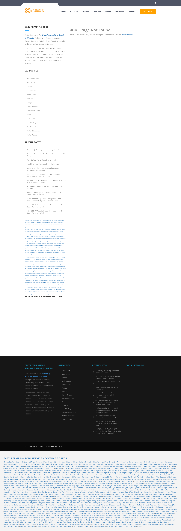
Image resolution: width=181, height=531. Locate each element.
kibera (130, 515)
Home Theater (32, 107)
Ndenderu (40, 468)
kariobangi (31, 515)
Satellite (125, 522)
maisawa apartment (151, 483)
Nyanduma (168, 462)
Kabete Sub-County (63, 466)
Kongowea (41, 503)
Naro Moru (20, 492)
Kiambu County (169, 496)
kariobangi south (161, 513)
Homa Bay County (79, 501)
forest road (8, 511)
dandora (121, 492)
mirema (90, 507)
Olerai (83, 479)
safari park (111, 522)
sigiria (131, 522)
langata (60, 518)
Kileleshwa (142, 515)
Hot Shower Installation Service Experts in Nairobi (44, 187)
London (6, 477)
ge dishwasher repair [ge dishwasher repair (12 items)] (50, 238)
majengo (6, 520)
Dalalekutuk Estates (26, 475)
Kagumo (30, 490)
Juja (74, 513)
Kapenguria (7, 492)
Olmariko (143, 479)
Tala (119, 471)
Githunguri (64, 511)
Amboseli (133, 507)
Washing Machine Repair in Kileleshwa (43, 164)
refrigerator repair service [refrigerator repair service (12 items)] (40, 266)
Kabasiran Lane (96, 513)
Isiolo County (38, 496)
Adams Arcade (118, 507)
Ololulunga (30, 479)
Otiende (82, 520)
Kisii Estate (111, 466)
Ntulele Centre (126, 479)
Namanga (147, 486)
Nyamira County (111, 501)
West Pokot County (21, 498)
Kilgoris (6, 479)
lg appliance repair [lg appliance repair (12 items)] (43, 250)
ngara (60, 507)
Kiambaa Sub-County (147, 468)
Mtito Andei (70, 492)
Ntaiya (107, 479)
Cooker (30, 86)
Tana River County (127, 494)
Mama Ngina (172, 475)
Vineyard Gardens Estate (141, 471)
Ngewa (136, 462)
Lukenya (28, 471)
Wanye (16, 526)
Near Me (98, 486)
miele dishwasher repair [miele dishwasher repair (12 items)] (56, 261)
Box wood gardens (54, 483)
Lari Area (105, 462)
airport (126, 507)
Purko (26, 473)
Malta (161, 483)
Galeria (21, 511)
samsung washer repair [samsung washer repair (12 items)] (52, 273)
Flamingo (140, 477)
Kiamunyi (129, 475)
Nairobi (121, 509)
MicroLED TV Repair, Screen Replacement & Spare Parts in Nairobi (45, 206)
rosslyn (50, 522)
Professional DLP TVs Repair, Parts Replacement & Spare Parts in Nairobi (46, 181)
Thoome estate (74, 524)
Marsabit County (27, 496)
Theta (72, 466)
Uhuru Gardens (66, 488)
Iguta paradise (32, 486)
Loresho (117, 518)
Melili (162, 479)
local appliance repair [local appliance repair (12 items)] (59, 252)
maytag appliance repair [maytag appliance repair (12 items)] (31, 255)
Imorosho (84, 490)
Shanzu (14, 503)
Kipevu (125, 505)
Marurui (109, 507)
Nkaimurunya (144, 473)
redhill (174, 520)
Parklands (114, 520)
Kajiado (37, 494)
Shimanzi (164, 501)
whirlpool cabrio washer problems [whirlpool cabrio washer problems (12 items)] (43, 289)
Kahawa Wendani (138, 513)
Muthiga (80, 505)
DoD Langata (82, 494)
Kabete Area (22, 490)
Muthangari (73, 505)
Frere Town (21, 503)
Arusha (102, 492)
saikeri (97, 490)
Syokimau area (101, 471)
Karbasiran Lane (15, 515)
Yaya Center (51, 526)
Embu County (74, 496)
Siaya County (56, 501)
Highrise (147, 511)
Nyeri (81, 526)
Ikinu (131, 462)
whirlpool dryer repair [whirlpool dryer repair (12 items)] (34, 291)
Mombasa (102, 526)
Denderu (170, 481)
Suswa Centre (115, 479)
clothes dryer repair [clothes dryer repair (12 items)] (53, 227)
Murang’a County (157, 496)
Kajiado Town (55, 473)
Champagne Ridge (166, 473)
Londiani (147, 501)
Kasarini (53, 486)
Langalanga (14, 477)
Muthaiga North (8, 483)
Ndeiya (117, 464)
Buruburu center (42, 509)
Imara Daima (165, 511)
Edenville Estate (30, 468)
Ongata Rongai (127, 473)
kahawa (117, 513)
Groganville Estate (99, 511)
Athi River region (68, 468)
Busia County (45, 501)
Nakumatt (17, 505)
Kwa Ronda (29, 477)
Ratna (119, 486)
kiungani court (21, 486)
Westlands (31, 526)
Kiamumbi (144, 464)
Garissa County (163, 494)
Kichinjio (137, 475)
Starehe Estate (95, 464)
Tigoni (146, 481)
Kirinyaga (161, 492)
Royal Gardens (81, 473)
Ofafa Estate (36, 464)
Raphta (124, 486)
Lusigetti (6, 488)
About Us (74, 12)
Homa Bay (44, 494)
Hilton (154, 475)
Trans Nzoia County (48, 498)
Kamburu (6, 464)
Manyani (53, 477)
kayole (83, 515)
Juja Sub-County (121, 466)
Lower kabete (125, 518)
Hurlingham (155, 511)
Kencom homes (89, 481)
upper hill (119, 524)
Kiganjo (6, 466)
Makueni (20, 494)
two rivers (87, 524)
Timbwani (104, 505)
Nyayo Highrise (135, 488)
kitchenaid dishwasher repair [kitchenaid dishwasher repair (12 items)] (42, 248)
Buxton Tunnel (15, 488)
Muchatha (40, 505)
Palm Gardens (13, 468)
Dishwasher (32, 90)
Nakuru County (128, 498)
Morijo (59, 481)
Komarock (36, 518)
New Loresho (67, 507)
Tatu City (70, 490)
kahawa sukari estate (91, 483)
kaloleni (140, 490)
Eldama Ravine (166, 490)
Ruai (64, 522)
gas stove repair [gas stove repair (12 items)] (38, 236)
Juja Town (131, 466)
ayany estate (149, 507)
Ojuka (59, 477)
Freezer (30, 98)
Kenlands (122, 475)
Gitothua (69, 462)
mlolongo (130, 481)
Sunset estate (101, 481)
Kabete (104, 513)
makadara (14, 520)
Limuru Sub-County (17, 466)
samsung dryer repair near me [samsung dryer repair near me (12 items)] (36, 271)
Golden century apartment (134, 483)
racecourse (157, 520)
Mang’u (67, 464)
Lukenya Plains (38, 471)
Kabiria (110, 513)
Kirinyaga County (145, 496)
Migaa (21, 468)
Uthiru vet (155, 524)
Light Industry (93, 518)
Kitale (126, 526)
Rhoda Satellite (115, 477)
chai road (52, 509)
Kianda (124, 515)
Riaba (47, 468)
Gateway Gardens (99, 468)
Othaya (167, 492)
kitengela (13, 518)
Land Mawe (45, 518)
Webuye (114, 492)
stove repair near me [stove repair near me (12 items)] (51, 275)
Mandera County (15, 496)
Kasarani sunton (43, 486)
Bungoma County (34, 501)
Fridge (29, 103)
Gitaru (136, 481)
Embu (155, 492)
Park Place (96, 520)
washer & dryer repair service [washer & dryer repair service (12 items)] (42, 278)
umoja (94, 524)
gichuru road (30, 513)
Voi (63, 492)
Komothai (124, 462)
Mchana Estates (8, 462)
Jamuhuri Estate (16, 464)
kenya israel (101, 515)
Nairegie (38, 479)
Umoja (109, 486)
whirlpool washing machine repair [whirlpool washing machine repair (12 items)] (48, 294)
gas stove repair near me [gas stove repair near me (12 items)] (50, 236)
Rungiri (103, 522)
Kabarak (135, 501)
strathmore (7, 524)
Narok (27, 492)
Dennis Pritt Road (84, 509)
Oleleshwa (76, 479)
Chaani (42, 507)
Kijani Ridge (52, 462)
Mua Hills (32, 473)
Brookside (32, 509)
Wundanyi (83, 492)
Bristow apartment (117, 483)
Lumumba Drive (136, 518)
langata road (69, 518)
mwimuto (125, 503)
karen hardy (59, 515)
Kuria (32, 494)
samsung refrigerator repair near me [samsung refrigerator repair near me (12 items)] (35, 273)
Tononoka (153, 505)
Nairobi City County (125, 501)
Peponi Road (105, 520)
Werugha (91, 492)
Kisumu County (67, 501)
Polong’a (101, 479)
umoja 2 (107, 524)
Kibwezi (26, 494)
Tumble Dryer (32, 123)
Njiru (11, 507)
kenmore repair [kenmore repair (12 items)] (39, 245)
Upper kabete (128, 524)
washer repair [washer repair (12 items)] (55, 282)
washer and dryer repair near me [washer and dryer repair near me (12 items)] (34, 280)
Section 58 (105, 477)
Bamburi (146, 505)
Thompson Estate (62, 524)
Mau (166, 479)
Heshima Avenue (90, 488)
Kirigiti (81, 481)
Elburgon (151, 490)
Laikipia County (116, 498)
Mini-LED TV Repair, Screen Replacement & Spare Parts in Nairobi (44, 212)
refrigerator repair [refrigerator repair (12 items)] (52, 264)
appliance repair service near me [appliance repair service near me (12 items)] (38, 224)
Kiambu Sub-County (149, 466)
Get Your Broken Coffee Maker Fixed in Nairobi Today (46, 155)
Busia (55, 492)
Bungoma (48, 492)
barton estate (8, 509)
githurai (72, 511)
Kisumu (140, 526)
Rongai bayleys (77, 483)
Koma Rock (28, 518)
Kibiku (118, 490)
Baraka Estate (13, 475)
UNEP (113, 524)
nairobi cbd (26, 505)
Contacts (131, 12)
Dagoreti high (66, 483)
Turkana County (8, 498)
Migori (136, 492)
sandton (97, 522)
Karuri (52, 468)
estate (151, 509)
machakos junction (158, 518)
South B (137, 522)
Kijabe (161, 462)
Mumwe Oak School (31, 507)
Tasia (22, 524)
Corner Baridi (154, 473)
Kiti (150, 475)
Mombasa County (94, 494)
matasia (103, 507)
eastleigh (115, 509)
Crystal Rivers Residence (83, 468)
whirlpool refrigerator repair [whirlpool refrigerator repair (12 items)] (48, 291)
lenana (84, 518)
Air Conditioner (33, 78)
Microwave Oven (33, 111)
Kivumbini (45, 477)
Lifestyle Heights (21, 462)
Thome (53, 524)
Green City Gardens (112, 468)
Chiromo (60, 509)
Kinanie (16, 471)
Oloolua (136, 473)
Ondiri (5, 468)
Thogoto (47, 524)
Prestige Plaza (55, 488)
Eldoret (120, 526)
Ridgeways (31, 522)
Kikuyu (135, 515)
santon (118, 522)
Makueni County (108, 496)
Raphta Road (166, 520)
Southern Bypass (153, 522)
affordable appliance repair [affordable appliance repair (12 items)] (47, 220)
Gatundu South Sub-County (129, 464)
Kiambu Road (138, 520)
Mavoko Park (19, 473)
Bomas (16, 509)
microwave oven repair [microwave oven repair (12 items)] (56, 259)
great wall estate (112, 481)
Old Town (80, 503)
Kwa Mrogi (37, 477)
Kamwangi (74, 464)
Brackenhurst (26, 488)
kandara (37, 490)
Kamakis (60, 486)
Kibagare (125, 488)
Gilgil (14, 492)
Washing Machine (34, 127)
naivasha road (8, 505)
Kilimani (150, 515)
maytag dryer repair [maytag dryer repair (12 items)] (59, 255)
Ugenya (51, 494)
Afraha (106, 475)
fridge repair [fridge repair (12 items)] (31, 234)
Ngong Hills (111, 490)
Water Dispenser (33, 131)
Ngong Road (172, 505)
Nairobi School (167, 503)
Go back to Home (127, 35)
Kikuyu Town (101, 466)
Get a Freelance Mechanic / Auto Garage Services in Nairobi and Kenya (43, 175)
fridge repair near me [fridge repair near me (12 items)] (41, 234)
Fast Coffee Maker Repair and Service (42, 160)
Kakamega (132, 526)
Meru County (48, 496)
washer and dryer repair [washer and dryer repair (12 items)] (57, 278)
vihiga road (164, 524)
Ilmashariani (51, 481)
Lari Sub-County (145, 462)
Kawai (149, 479)
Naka (78, 477)
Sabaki (58, 475)
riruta (38, 522)
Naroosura (135, 479)
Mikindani (132, 505)
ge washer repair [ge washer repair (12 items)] (45, 241)
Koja (113, 488)
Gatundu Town (84, 464)
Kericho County (161, 498)
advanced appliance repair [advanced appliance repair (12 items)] (32, 220)
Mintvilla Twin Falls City (159, 471)
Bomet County (172, 498)
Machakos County (96, 496)
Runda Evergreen (163, 466)
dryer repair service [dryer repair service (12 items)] (41, 231)
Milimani (97, 477)
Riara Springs (22, 522)
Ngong (165, 505)
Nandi (62, 494)
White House (171, 477)
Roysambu (58, 522)
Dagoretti (67, 509)
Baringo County (104, 498)
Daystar (107, 488)
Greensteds (91, 475)
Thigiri (27, 524)
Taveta (77, 492)
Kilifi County (115, 494)
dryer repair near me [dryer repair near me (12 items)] (30, 231)
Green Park (124, 468)
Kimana (39, 473)
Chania (61, 464)
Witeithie (79, 466)
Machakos (146, 518)
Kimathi (14, 490)
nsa (15, 507)
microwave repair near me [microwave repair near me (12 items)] (42, 261)
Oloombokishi (24, 481)
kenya (94, 515)
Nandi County (93, 498)
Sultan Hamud (8, 473)
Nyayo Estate (64, 520)
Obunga (46, 520)
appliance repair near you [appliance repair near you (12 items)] (46, 222)
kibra (123, 490)
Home (63, 12)
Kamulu (63, 490)
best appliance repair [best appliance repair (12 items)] (54, 224)
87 (53, 515)
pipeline (121, 520)
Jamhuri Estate (41, 513)
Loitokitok (66, 471)
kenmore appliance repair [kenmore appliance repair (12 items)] (39, 243)
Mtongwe (21, 507)
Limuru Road (109, 518)
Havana (151, 481)
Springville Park (77, 471)
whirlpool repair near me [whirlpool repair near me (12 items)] (31, 294)
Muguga (139, 466)
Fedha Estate (159, 509)
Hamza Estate (125, 511)
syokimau (15, 524)
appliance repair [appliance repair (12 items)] (60, 220)
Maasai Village (157, 486)
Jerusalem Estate (53, 513)
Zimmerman (67, 526)
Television (31, 119)
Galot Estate (29, 511)
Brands (108, 12)
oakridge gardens (31, 483)
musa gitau (134, 503)
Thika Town (27, 464)
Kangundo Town (160, 468)
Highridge (140, 511)
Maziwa (96, 507)
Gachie (15, 511)
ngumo (5, 507)
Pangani (89, 520)
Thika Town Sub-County (49, 464)
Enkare (44, 479)
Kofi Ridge (31, 462)
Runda (79, 522)
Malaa (54, 471)
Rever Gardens (67, 481)
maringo (45, 511)
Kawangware (76, 515)
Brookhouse (24, 509)
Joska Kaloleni (134, 468)
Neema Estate (168, 486)
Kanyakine (148, 492)
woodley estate (41, 526)
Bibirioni (104, 464)
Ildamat (47, 475)
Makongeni (22, 520)
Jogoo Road (68, 513)
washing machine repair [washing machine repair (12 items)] (52, 285)
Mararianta (15, 481)
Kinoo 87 (169, 515)
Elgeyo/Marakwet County (79, 498)
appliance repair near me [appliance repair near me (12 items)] (32, 222)
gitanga (57, 511)
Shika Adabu (64, 503)
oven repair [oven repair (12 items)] (32, 264)
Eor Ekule (156, 479)
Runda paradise (160, 481)
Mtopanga (112, 505)
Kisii (108, 526)
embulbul (145, 509)
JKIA (61, 513)
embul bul (136, 509)
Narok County (138, 498)
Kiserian (6, 518)
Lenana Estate (60, 479)
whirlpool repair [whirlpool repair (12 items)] (60, 291)
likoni (159, 505)
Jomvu (105, 503)
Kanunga (7, 490)
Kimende (157, 515)
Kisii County (101, 501)
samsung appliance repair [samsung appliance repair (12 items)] (49, 268)
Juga (57, 490)
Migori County (91, 501)
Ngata (74, 477)
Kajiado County (149, 498)
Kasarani (68, 515)
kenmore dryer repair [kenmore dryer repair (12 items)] (53, 243)
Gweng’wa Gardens (113, 511)
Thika (104, 486)
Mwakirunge (96, 505)
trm (82, 524)
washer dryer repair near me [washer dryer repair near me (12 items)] (43, 282)
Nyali (41, 520)
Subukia (163, 477)
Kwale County (105, 494)
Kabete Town (153, 464)
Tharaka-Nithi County (61, 496)
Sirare (5, 494)
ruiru (74, 522)
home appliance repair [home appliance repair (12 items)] (56, 241)
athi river (141, 507)
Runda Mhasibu (88, 522)
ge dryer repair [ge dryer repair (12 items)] (60, 238)
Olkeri (119, 473)
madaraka (169, 518)
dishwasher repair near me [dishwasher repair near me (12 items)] (35, 229)
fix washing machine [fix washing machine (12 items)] (53, 231)
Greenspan (88, 511)
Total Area (69, 479)
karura (38, 515)
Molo (91, 477)
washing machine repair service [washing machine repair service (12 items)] (47, 287)
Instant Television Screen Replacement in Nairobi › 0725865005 (44, 169)
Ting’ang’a (75, 486)
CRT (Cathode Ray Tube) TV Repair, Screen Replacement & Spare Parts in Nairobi (44, 200)
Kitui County (84, 496)
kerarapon (109, 515)
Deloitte (74, 509)
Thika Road (39, 524)
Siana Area (34, 481)
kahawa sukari (126, 513)
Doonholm (100, 488)
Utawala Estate (92, 479)
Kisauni (111, 503)
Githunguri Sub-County (42, 466)
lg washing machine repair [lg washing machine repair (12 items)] (45, 252)
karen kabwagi (46, 515)
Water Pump (32, 135)
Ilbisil (53, 475)
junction (87, 513)
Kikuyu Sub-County (89, 466)
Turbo (141, 501)
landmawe (53, 518)
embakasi (129, 509)
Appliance (31, 82)
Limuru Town (43, 483)
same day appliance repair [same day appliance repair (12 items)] (34, 268)
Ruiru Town (61, 462)
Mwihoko (142, 503)
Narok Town (14, 479)
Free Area (51, 479)
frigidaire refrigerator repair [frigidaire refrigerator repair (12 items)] (55, 234)
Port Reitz (54, 507)
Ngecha (110, 464)
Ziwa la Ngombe (31, 503)
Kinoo (163, 515)
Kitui (59, 492)
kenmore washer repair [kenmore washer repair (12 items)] (50, 245)
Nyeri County (133, 496)
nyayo (57, 520)
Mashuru (91, 473)
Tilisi (141, 481)
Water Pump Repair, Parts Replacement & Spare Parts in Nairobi (44, 194)
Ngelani (91, 490)
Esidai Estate (38, 475)
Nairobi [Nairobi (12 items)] (27, 264)
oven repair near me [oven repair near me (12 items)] (41, 264)
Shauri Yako (155, 477)
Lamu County (138, 494)
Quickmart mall (32, 520)
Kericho (114, 526)
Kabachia (99, 475)
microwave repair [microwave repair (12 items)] (29, 261)
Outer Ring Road (145, 524)
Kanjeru (6, 515)
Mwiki (149, 503)
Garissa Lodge (133, 486)
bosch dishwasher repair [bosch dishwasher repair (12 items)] (41, 227)
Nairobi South (156, 503)
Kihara (153, 488)
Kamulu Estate (169, 483)
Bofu (57, 503)
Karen (24, 515)
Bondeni (124, 477)
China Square (145, 488)
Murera (75, 462)
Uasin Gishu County (63, 498)
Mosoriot (69, 494)
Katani (169, 468)
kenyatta (34, 492)
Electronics (31, 94)
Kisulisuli (144, 475)
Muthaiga (118, 503)
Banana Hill (168, 507)
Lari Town (155, 462)
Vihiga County (22, 501)
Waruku (118, 488)
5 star (75, 481)
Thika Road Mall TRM (87, 486)
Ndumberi (67, 486)
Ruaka (69, 522)
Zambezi (59, 526)
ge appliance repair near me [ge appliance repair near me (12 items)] (36, 238)
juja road (80, 513)
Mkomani (73, 503)
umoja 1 (100, 524)
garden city (38, 511)
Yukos (170, 471)
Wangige (10, 526)
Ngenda (43, 490)
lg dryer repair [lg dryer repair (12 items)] (53, 250)
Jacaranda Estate (19, 513)
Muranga (88, 505)
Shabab (147, 477)
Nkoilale (7, 481)
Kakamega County (10, 501)
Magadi (108, 492)
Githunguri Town (114, 462)
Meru (141, 492)
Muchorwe (85, 477)
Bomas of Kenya (77, 488)
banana (103, 490)
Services (85, 12)
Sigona (172, 466)
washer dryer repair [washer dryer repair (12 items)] (30, 282)
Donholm (94, 509)
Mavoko (59, 471)
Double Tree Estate (104, 509)
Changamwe (97, 503)
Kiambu (87, 526)
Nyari (52, 520)
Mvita (47, 507)
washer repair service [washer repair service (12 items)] (39, 285)
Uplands (35, 488)
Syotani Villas (112, 471)
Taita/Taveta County (150, 494)
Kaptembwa (113, 475)
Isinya (10, 513)
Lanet (75, 494)
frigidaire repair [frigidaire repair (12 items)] (29, 236)
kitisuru (20, 518)
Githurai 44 (80, 511)
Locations (97, 12)
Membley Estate (41, 462)
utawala (136, 524)
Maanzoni (47, 471)
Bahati (22, 477)
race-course (148, 520)
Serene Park (99, 473)
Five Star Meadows (171, 509)
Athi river (122, 481)
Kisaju (141, 486)
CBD (114, 486)
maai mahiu (156, 501)
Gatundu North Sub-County (167, 464)
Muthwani (47, 473)
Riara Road (12, 522)
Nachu (53, 466)
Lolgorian (22, 479)
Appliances (119, 12)
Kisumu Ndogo (162, 488)
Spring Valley (164, 522)
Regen (5, 522)
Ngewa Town (97, 462)
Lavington (77, 518)
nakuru (33, 505)
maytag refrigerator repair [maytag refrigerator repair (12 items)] (32, 257)
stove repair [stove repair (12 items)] (42, 275)
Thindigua (58, 468)
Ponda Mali (132, 477)
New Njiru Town (44, 488)
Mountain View (50, 505)
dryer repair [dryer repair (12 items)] (61, 229)
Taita (97, 492)
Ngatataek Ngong (110, 473)
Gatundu (77, 490)
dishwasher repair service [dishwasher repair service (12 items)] (51, 229)
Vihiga (173, 492)
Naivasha (41, 492)
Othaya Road (74, 520)
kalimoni (117, 515)
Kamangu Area (131, 490)
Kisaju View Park (67, 475)
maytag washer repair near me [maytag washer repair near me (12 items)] (41, 259)
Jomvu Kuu (88, 503)
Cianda (22, 471)
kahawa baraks (104, 483)
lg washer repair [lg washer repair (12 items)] (32, 252)
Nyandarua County (121, 496)
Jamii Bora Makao (80, 475)
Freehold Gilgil (162, 475)
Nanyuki (76, 526)
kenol (89, 515)
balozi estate (159, 507)
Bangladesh (66, 477)
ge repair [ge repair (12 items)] (37, 241)
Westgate (23, 526)
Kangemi (171, 513)
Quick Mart (129, 520)
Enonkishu (42, 481)
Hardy (133, 511)
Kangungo (12, 494)
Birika (5, 475)
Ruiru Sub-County (85, 462)
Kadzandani (50, 503)
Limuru (101, 518)
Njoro (157, 490)
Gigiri (51, 511)
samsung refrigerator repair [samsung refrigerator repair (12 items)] (53, 271)
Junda (119, 505)
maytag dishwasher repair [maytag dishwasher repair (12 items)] (46, 255)
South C (143, 522)
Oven (29, 115)
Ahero (57, 494)
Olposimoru (173, 479)
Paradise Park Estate (69, 473)
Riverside (44, 522)
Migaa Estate (19, 483)
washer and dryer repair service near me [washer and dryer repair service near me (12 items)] (54, 280)
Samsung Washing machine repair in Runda (45, 150)
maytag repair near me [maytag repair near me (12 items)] (54, 257)
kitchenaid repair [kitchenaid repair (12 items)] (33, 250)
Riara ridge (51, 490)
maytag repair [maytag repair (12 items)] (43, 257)
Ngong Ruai (129, 492)
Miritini (139, 505)
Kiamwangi (29, 466)
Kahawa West (149, 513)
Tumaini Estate (127, 471)
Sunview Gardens (89, 471)
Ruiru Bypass (172, 488)
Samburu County (35, 498)
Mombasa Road (62, 505)
